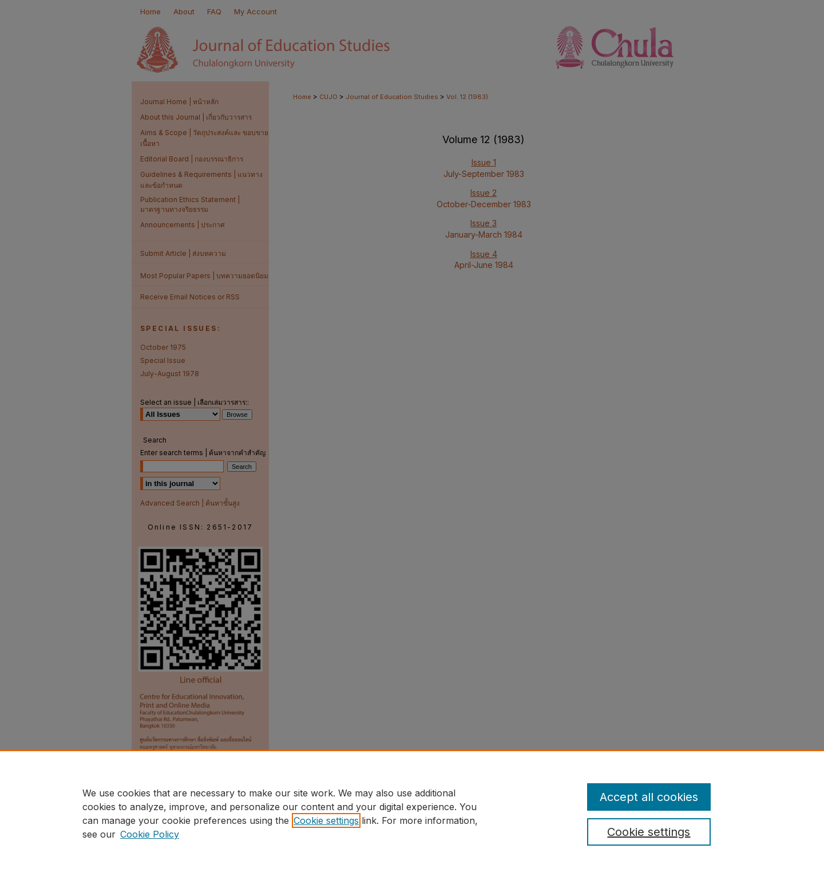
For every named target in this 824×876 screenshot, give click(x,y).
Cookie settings (326, 820)
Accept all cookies (649, 797)
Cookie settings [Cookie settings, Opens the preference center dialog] (648, 832)
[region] (412, 813)
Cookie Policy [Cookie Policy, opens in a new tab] (149, 834)
